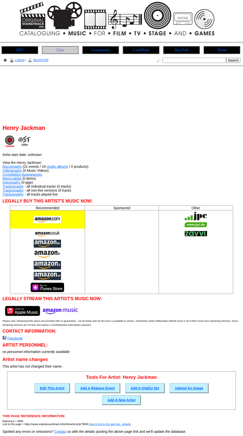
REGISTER (37, 60)
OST (20, 50)
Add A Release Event (97, 388)
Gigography (11, 182)
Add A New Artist (122, 400)
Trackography (13, 186)
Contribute (141, 50)
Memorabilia (11, 178)
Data (60, 50)
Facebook (15, 338)
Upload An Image (189, 388)
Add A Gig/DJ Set (145, 388)
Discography (12, 167)
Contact (60, 432)
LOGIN (16, 60)
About (222, 50)
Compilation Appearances (22, 174)
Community (100, 50)
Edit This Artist (52, 388)
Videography (12, 171)
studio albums (57, 167)
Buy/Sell (181, 50)
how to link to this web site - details (110, 424)
